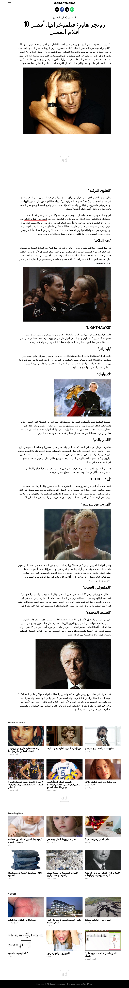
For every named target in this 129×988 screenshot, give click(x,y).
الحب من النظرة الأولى (35, 219)
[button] (9, 3)
